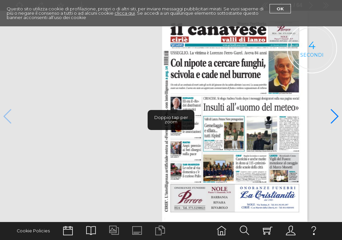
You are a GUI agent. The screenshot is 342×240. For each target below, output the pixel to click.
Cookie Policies (33, 230)
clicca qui (125, 13)
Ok (280, 8)
